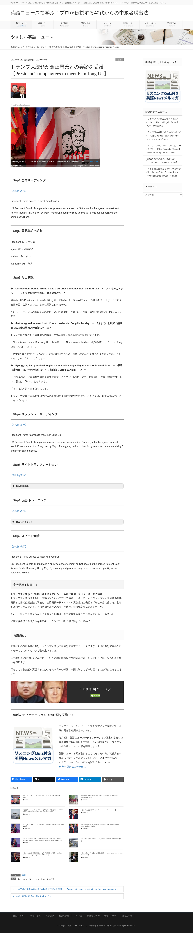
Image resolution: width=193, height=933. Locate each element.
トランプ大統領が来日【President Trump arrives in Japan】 (98, 810)
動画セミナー (93, 915)
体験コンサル (110, 915)
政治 (119, 60)
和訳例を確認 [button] (20, 486)
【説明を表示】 (19, 191)
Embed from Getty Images (20, 105)
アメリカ (24, 879)
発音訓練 (50, 915)
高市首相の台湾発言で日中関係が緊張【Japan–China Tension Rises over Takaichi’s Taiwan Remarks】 (164, 172)
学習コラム (35, 915)
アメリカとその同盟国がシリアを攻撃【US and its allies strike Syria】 (102, 838)
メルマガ (78, 915)
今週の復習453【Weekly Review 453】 (34, 896)
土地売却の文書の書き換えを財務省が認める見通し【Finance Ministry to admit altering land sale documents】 (68, 889)
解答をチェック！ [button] (22, 521)
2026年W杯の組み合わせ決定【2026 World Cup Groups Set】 (162, 161)
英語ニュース (19, 915)
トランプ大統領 (38, 879)
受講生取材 (127, 915)
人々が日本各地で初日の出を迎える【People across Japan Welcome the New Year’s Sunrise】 (164, 135)
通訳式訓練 (64, 915)
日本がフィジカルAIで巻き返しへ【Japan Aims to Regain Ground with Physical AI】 (163, 122)
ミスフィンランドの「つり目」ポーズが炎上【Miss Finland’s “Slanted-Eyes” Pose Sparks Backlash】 (164, 149)
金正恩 (51, 879)
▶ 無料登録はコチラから (72, 766)
